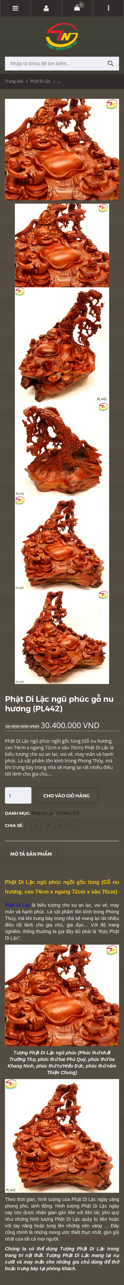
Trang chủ (14, 81)
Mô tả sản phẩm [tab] (31, 853)
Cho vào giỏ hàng (66, 795)
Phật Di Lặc (40, 81)
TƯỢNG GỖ (67, 813)
